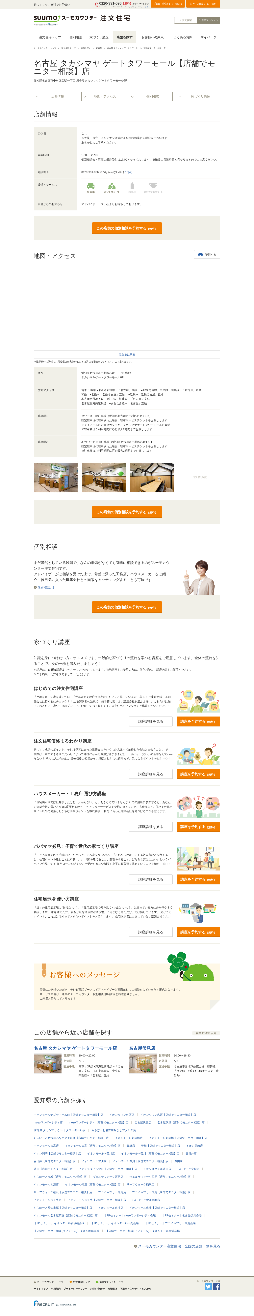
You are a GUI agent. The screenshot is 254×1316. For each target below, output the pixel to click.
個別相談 (75, 37)
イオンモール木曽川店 (101, 1153)
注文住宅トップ (50, 37)
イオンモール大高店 (46, 1145)
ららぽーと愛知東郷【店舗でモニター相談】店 (63, 1207)
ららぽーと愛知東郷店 (146, 1200)
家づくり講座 (99, 37)
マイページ (208, 37)
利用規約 (56, 1288)
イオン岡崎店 (194, 1145)
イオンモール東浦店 (110, 1207)
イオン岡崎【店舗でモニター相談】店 (57, 1153)
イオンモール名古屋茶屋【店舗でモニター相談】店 (66, 1215)
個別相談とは (46, 587)
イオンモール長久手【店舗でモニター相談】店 (97, 1200)
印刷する (210, 254)
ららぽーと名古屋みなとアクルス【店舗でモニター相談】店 (71, 1138)
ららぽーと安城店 (188, 1169)
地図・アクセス (105, 96)
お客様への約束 (152, 37)
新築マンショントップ (111, 1282)
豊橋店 (131, 1145)
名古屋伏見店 (143, 1122)
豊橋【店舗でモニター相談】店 (160, 1145)
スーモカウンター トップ (45, 48)
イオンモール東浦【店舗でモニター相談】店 (157, 1207)
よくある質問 (182, 37)
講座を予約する (198, 721)
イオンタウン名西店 (121, 1114)
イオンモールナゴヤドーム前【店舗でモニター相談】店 (68, 1114)
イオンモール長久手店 (48, 1200)
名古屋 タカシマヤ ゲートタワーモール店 (59, 1130)
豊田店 (178, 1161)
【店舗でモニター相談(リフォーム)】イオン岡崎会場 (66, 1231)
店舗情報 (57, 96)
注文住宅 (187, 20)
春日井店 (191, 1153)
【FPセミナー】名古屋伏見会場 (182, 1215)
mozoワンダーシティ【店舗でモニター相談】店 (98, 1122)
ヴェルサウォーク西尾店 (108, 1176)
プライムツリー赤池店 (112, 1192)
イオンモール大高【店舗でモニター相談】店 (92, 1145)
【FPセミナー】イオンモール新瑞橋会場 (59, 1223)
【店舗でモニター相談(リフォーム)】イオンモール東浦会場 (143, 1231)
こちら (145, 6)
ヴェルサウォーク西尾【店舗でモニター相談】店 (159, 1176)
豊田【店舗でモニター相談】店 (53, 1169)
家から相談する (204, 3)
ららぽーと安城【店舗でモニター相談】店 (60, 1176)
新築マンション (209, 20)
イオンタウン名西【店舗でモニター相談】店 (168, 1114)
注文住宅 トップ (68, 48)
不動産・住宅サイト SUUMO (135, 1288)
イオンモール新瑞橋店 (129, 1138)
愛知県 (99, 48)
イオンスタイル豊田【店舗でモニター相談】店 (108, 1169)
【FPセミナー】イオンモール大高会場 (115, 1223)
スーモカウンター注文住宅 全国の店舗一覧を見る (179, 1246)
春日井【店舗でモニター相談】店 (54, 1161)
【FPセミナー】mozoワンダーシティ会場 (130, 1215)
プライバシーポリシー (75, 1288)
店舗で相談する (168, 3)
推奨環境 (112, 1288)
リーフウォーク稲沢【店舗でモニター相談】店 (63, 1192)
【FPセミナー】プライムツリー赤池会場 (170, 1223)
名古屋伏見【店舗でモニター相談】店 (181, 1122)
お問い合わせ (97, 1288)
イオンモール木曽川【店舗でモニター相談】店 (150, 1153)
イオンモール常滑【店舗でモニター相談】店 (92, 1184)
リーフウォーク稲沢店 (140, 1184)
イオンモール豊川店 (94, 1161)
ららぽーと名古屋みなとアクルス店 (113, 1130)
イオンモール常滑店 (46, 1184)
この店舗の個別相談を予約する (127, 228)
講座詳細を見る (150, 721)
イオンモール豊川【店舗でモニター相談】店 (140, 1161)
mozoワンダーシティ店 (48, 1122)
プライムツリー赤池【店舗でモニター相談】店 (161, 1192)
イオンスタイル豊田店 (157, 1169)
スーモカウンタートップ (50, 1282)
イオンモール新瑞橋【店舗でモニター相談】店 (178, 1138)
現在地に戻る (127, 354)
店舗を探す (125, 37)
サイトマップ (41, 1288)
